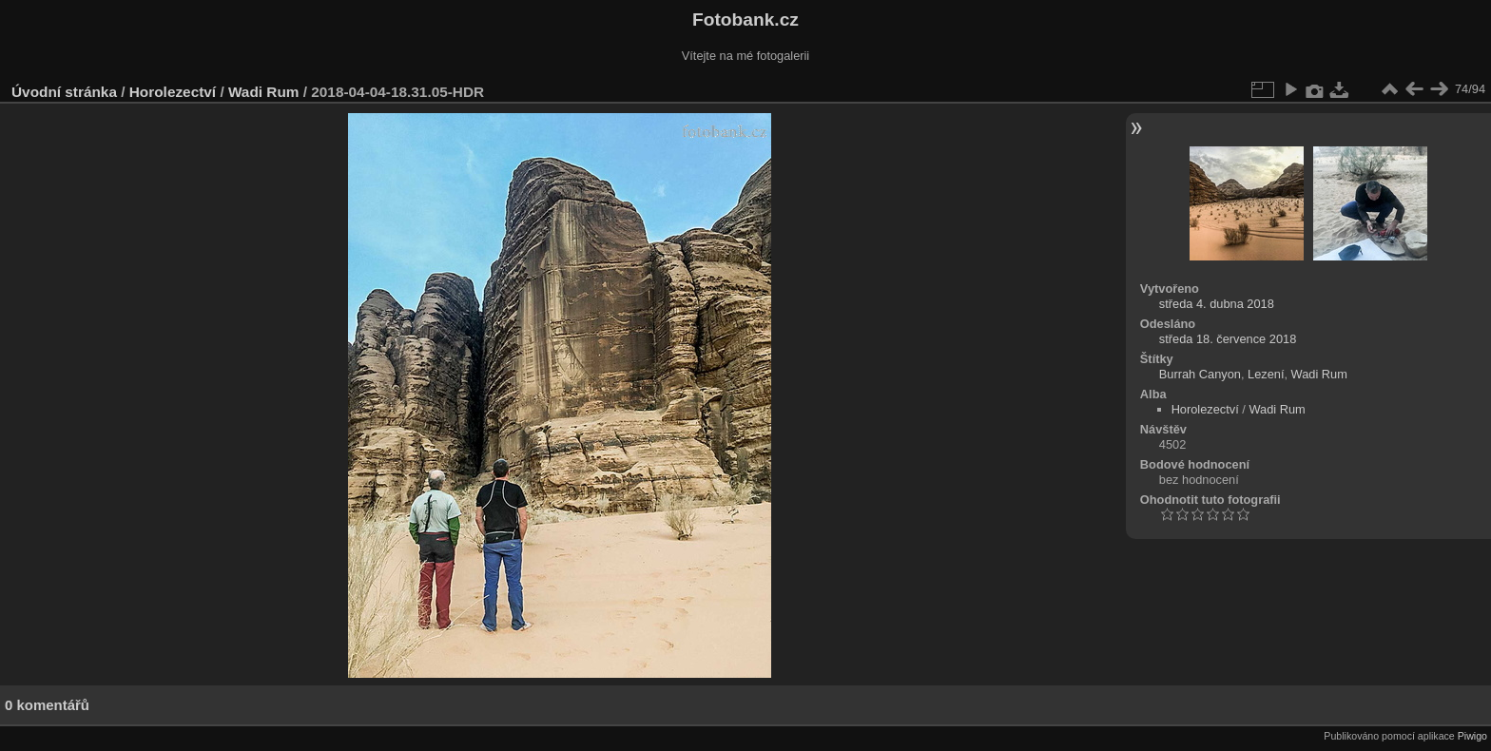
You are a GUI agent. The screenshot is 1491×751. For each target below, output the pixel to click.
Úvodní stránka (64, 92)
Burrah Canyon (1200, 374)
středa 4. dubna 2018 (1216, 304)
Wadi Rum (264, 92)
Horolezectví (172, 92)
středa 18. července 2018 (1227, 339)
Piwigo (1472, 735)
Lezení (1266, 374)
